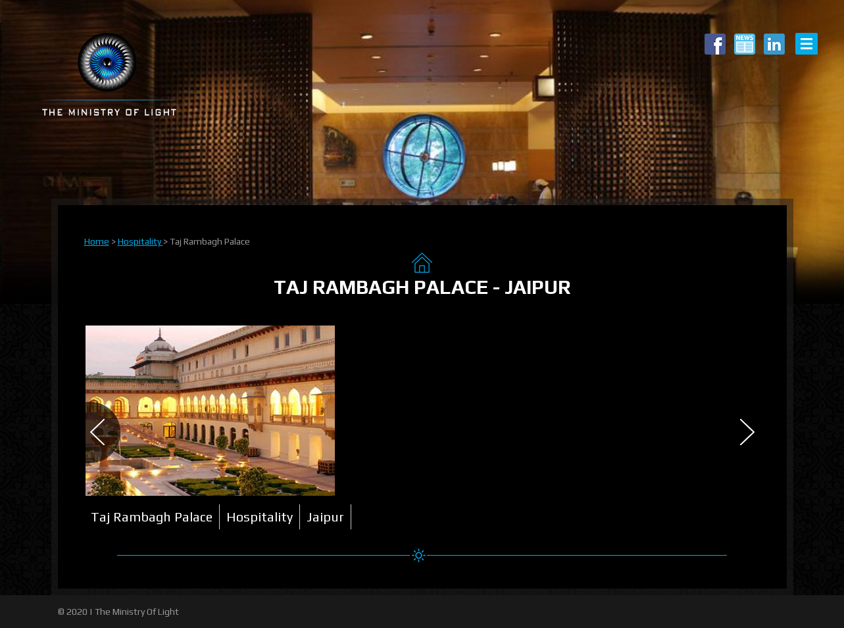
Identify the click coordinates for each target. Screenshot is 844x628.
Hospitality (140, 241)
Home (96, 241)
